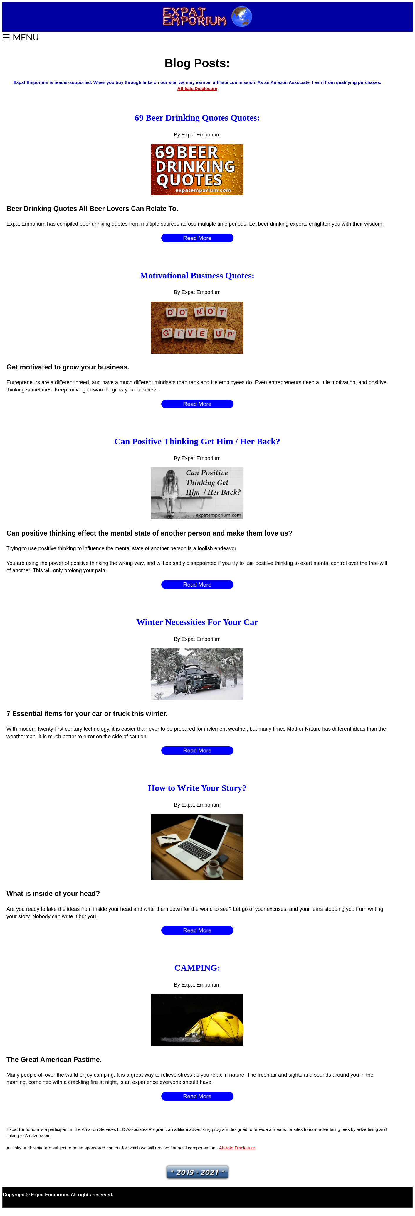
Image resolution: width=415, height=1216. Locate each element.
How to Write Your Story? (197, 788)
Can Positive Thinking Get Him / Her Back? (197, 441)
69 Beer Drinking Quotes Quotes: (197, 117)
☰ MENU (20, 37)
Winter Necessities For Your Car (197, 622)
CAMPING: (197, 967)
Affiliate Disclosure (197, 88)
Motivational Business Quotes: (197, 275)
